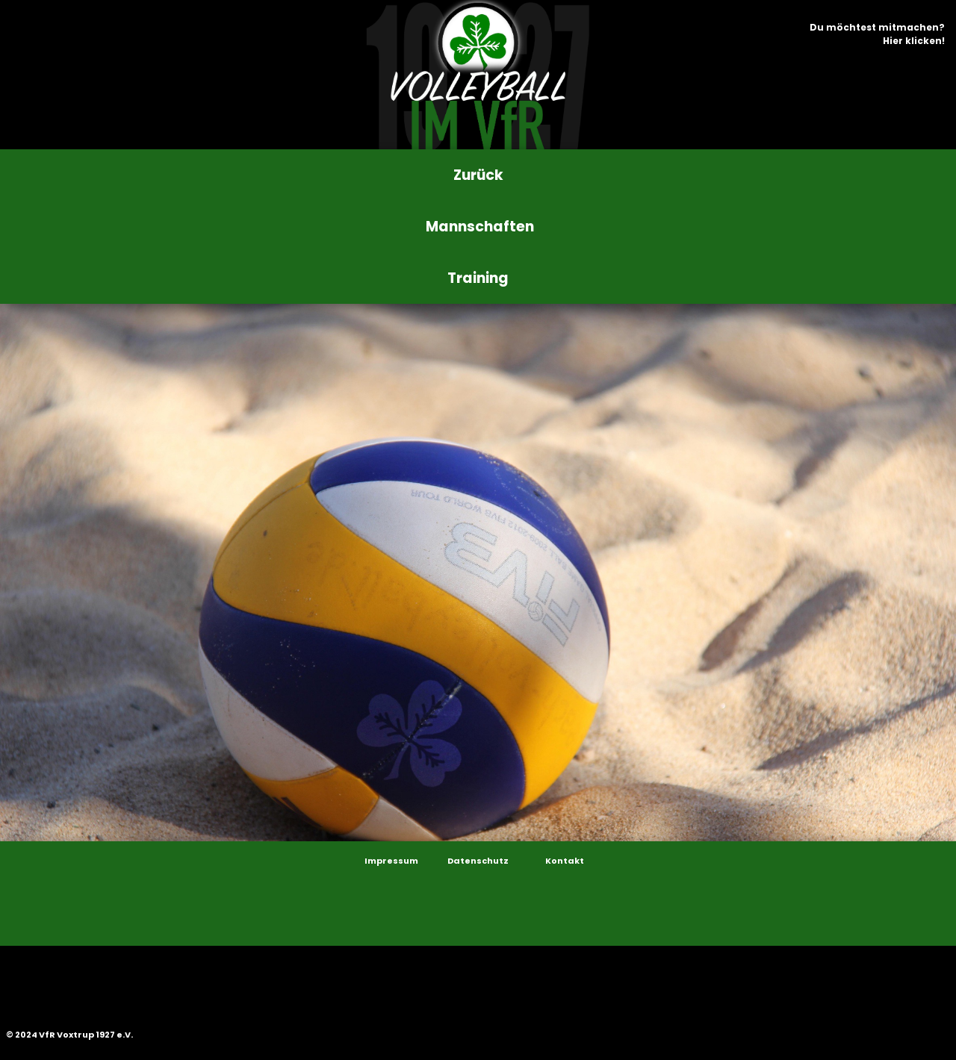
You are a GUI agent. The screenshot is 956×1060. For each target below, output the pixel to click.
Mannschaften (480, 226)
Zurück (478, 175)
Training (478, 278)
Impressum (391, 861)
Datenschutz (478, 861)
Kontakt (564, 861)
